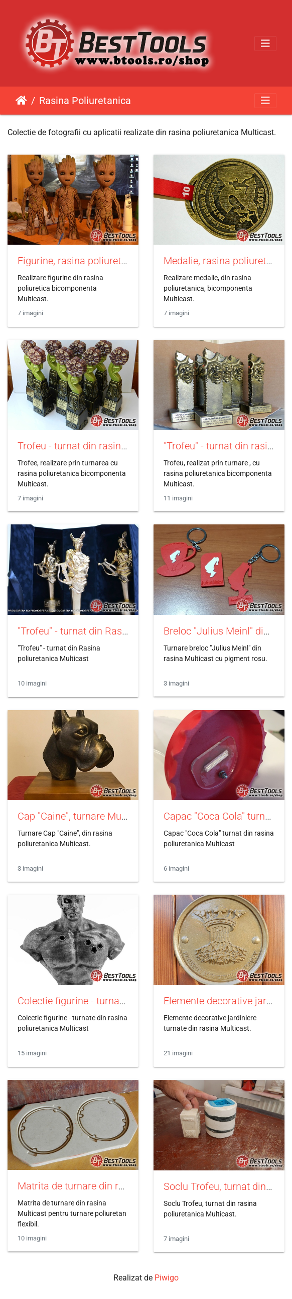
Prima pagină (21, 100)
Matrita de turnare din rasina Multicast (102, 1186)
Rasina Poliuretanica (85, 101)
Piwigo (167, 1277)
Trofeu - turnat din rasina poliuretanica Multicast (123, 446)
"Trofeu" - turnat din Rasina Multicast (98, 631)
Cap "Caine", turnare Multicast (83, 816)
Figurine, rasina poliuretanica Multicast (103, 261)
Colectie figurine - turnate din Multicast (102, 1001)
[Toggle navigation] (265, 43)
